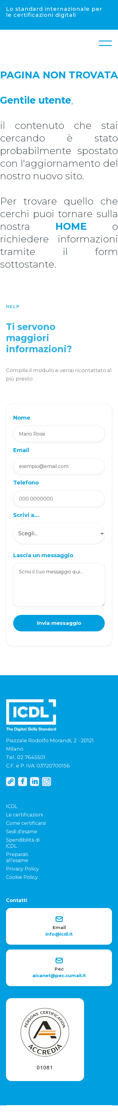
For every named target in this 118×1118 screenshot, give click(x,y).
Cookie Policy (22, 877)
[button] (105, 43)
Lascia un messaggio (43, 555)
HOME (71, 226)
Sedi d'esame (21, 831)
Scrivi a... (26, 515)
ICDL (11, 806)
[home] (12, 43)
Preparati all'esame (17, 857)
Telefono (26, 483)
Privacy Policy (22, 869)
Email (21, 450)
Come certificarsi (26, 823)
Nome (21, 418)
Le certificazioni (24, 815)
